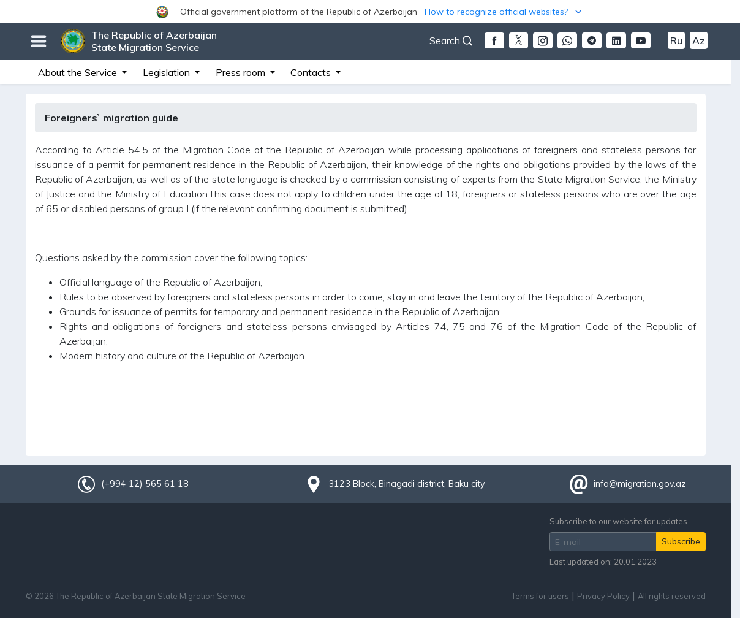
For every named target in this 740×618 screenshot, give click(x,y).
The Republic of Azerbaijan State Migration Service (154, 41)
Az (698, 40)
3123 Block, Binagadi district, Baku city (406, 483)
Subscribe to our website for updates (618, 521)
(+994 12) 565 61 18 (144, 483)
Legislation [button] (167, 72)
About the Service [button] (78, 72)
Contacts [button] (311, 72)
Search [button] (450, 40)
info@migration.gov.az (640, 483)
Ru (676, 40)
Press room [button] (242, 72)
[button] (370, 11)
